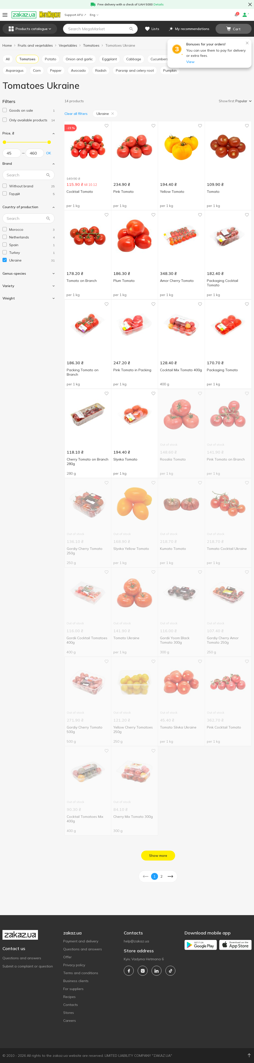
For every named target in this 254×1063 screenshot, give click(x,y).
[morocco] (32, 229)
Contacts (70, 1004)
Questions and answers (21, 958)
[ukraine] (32, 260)
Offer (67, 957)
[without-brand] (32, 186)
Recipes (69, 997)
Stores (68, 1012)
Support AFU (75, 15)
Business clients (76, 981)
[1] (32, 110)
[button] (131, 28)
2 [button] (161, 876)
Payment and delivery (80, 941)
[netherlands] (32, 237)
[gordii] (32, 194)
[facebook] (129, 971)
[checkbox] (4, 110)
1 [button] (155, 876)
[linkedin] (156, 971)
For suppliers (73, 989)
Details (159, 4)
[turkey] (32, 252)
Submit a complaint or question (27, 966)
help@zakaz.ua (136, 941)
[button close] (250, 4)
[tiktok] (170, 971)
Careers (69, 1020)
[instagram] (143, 971)
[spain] (32, 245)
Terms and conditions (80, 973)
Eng (94, 15)
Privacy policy (74, 965)
